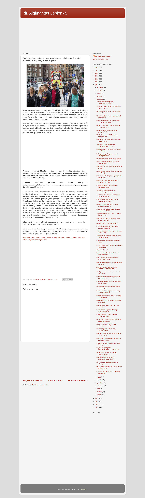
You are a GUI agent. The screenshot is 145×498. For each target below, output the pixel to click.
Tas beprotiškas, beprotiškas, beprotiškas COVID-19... (106, 145)
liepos (99, 377)
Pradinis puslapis (55, 380)
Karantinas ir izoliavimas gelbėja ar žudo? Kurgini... (108, 277)
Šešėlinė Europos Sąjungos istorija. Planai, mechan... (108, 219)
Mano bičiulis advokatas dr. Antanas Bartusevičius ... (108, 126)
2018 (97, 401)
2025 (97, 70)
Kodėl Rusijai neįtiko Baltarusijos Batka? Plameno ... (107, 310)
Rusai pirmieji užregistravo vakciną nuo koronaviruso (108, 291)
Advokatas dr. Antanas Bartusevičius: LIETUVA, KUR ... (108, 236)
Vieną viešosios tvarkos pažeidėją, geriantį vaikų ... (107, 162)
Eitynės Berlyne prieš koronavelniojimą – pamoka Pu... (108, 348)
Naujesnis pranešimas (33, 380)
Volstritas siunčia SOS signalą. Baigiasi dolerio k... (106, 353)
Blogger (83, 489)
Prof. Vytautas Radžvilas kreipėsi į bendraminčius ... (107, 253)
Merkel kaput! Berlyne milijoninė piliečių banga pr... (107, 363)
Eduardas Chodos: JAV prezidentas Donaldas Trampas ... (108, 121)
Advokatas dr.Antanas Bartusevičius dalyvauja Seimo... (108, 195)
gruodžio (100, 87)
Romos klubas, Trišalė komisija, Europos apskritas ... (107, 315)
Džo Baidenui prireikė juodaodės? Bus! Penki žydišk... (107, 258)
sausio (99, 394)
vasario (99, 392)
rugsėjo (99, 96)
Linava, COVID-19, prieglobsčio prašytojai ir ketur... (107, 205)
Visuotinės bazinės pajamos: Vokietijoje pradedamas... (106, 191)
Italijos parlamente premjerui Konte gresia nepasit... (108, 287)
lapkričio (100, 90)
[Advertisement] (72, 34)
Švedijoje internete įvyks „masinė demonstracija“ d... (107, 227)
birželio (99, 380)
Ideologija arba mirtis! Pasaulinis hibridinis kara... (107, 136)
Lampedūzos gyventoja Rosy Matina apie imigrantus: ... (108, 320)
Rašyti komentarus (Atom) (40, 385)
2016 (97, 407)
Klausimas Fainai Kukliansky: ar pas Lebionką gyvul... (108, 339)
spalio (99, 93)
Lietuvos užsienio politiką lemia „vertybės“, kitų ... (106, 131)
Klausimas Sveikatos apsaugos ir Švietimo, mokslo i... (107, 181)
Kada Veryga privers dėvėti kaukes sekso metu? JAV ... (108, 210)
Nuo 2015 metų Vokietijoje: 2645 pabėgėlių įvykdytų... (107, 200)
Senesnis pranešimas (77, 380)
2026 (97, 67)
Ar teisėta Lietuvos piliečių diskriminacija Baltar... (105, 102)
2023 (97, 76)
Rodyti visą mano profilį (100, 59)
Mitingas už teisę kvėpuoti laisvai (107, 223)
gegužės (100, 383)
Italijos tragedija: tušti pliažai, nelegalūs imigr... (106, 329)
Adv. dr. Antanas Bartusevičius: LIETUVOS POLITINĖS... (106, 268)
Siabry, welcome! (102, 250)
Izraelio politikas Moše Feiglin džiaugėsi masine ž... (106, 325)
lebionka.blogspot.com (103, 56)
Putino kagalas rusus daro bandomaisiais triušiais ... (105, 358)
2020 (97, 85)
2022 (97, 79)
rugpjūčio (100, 99)
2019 (97, 398)
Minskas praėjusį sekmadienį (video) (108, 158)
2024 (97, 73)
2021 (97, 82)
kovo (98, 389)
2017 (97, 404)
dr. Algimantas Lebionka (45, 13)
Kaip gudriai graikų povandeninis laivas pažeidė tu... (107, 155)
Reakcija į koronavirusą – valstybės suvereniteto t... (108, 372)
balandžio (100, 386)
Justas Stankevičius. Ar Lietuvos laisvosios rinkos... (107, 186)
